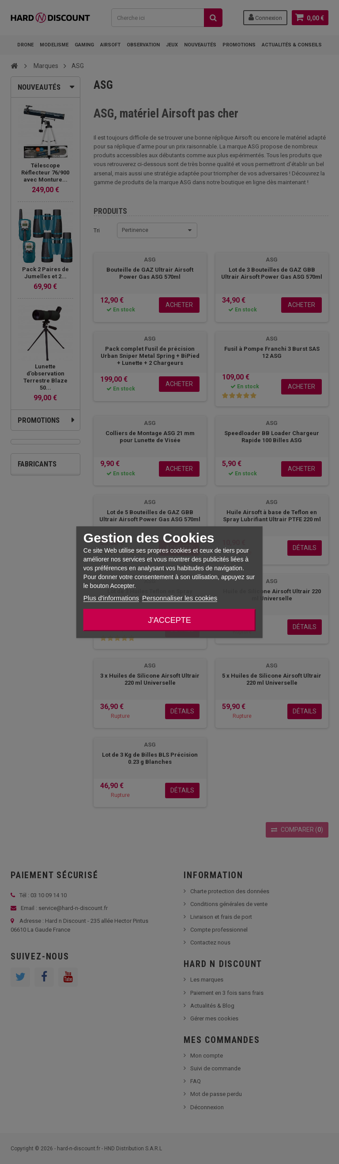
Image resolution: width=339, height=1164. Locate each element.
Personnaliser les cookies (179, 597)
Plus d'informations (111, 597)
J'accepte (169, 619)
